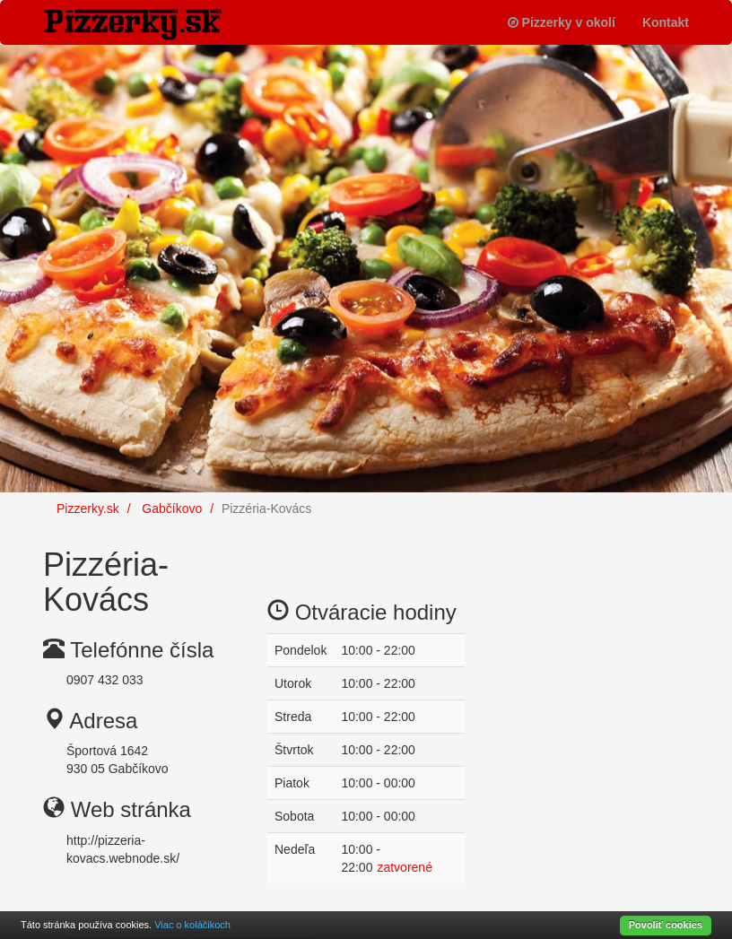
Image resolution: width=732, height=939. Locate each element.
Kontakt (665, 22)
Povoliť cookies (665, 924)
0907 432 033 (105, 680)
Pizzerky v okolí (561, 22)
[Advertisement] (590, 619)
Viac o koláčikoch (192, 924)
